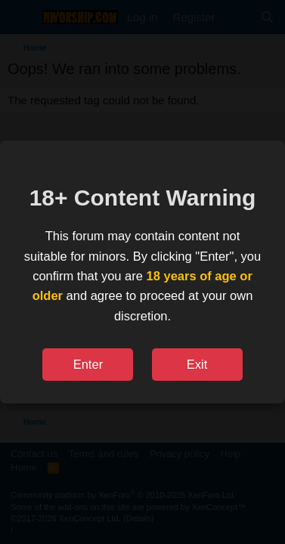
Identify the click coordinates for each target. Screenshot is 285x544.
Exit (197, 364)
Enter (88, 364)
